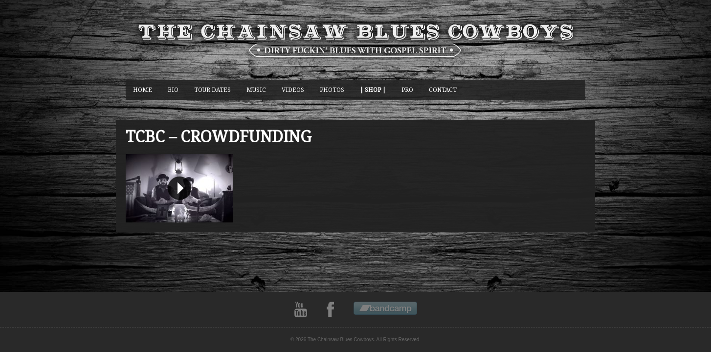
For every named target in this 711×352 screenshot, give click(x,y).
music (256, 90)
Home (142, 90)
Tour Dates (212, 90)
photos (332, 90)
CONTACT (443, 90)
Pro (407, 90)
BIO (173, 90)
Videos (293, 90)
